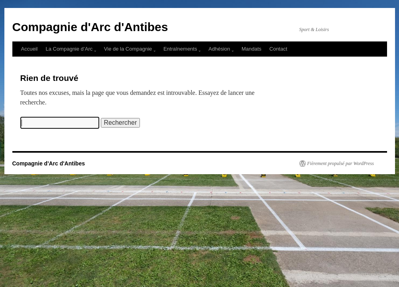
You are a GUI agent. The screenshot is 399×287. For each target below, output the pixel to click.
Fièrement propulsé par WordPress (340, 163)
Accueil (29, 49)
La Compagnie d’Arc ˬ (70, 49)
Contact (278, 49)
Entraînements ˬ (181, 49)
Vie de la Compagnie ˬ (129, 49)
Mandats (251, 49)
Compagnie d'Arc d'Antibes (90, 26)
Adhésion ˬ (221, 49)
